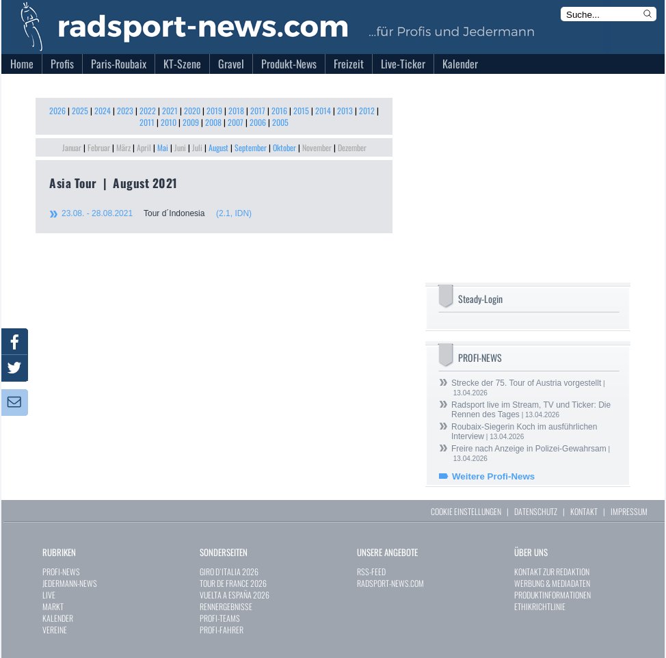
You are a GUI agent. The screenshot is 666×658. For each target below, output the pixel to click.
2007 (235, 122)
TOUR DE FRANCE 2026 (233, 583)
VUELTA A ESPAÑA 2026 (234, 595)
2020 (192, 110)
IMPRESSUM (629, 511)
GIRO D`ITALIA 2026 (229, 571)
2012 (367, 110)
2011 (147, 122)
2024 (102, 110)
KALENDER (57, 618)
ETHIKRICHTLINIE (539, 606)
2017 (257, 110)
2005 (280, 122)
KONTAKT (584, 511)
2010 (168, 122)
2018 (236, 110)
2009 (191, 122)
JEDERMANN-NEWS (69, 583)
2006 (258, 122)
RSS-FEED (371, 571)
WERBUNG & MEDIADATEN (552, 583)
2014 (323, 110)
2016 (279, 110)
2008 (213, 122)
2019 (214, 110)
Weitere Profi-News (493, 476)
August (218, 147)
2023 (125, 110)
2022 (147, 110)
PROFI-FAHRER (221, 629)
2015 (301, 110)
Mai (162, 147)
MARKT (53, 606)
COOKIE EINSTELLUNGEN (466, 511)
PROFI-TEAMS (220, 618)
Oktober (284, 147)
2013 (345, 110)
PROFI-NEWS (61, 571)
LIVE (48, 595)
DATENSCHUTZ (535, 511)
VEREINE (54, 629)
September (251, 147)
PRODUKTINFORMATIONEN (552, 595)
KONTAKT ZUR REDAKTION (551, 571)
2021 (170, 110)
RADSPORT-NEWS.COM (390, 583)
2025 (80, 110)
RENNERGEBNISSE (226, 606)
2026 (57, 110)
